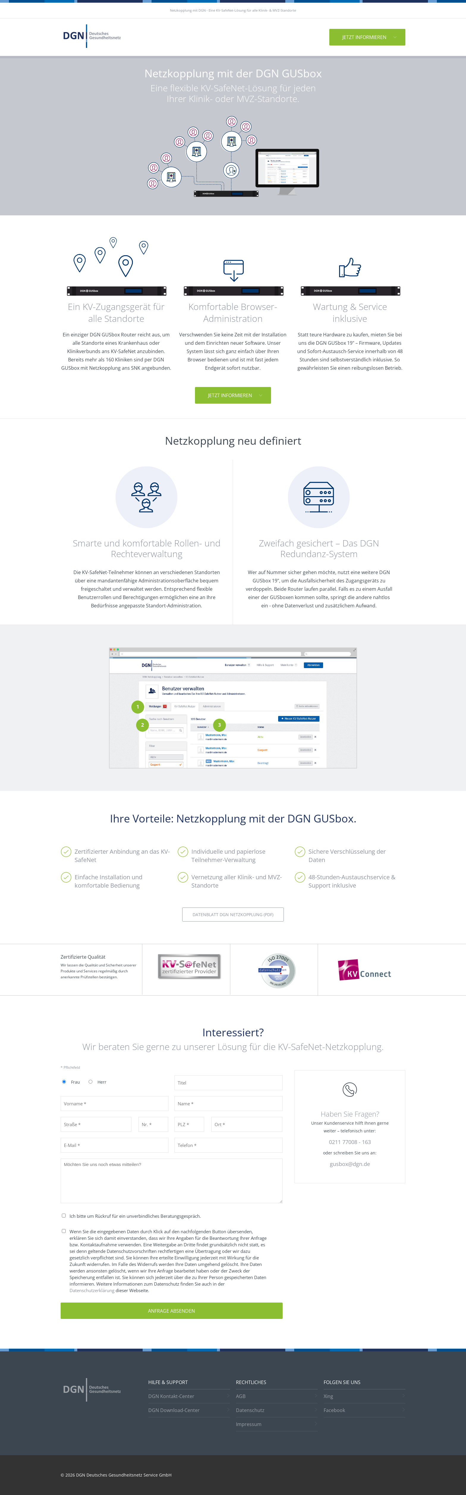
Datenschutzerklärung (92, 1290)
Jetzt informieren (364, 37)
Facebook (334, 1410)
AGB (240, 1396)
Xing (328, 1396)
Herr (101, 1082)
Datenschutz (250, 1410)
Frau (75, 1082)
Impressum (249, 1424)
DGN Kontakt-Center (171, 1396)
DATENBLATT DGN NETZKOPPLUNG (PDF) (233, 914)
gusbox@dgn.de (350, 1164)
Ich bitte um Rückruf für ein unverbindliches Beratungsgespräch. (135, 1216)
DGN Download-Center (174, 1410)
